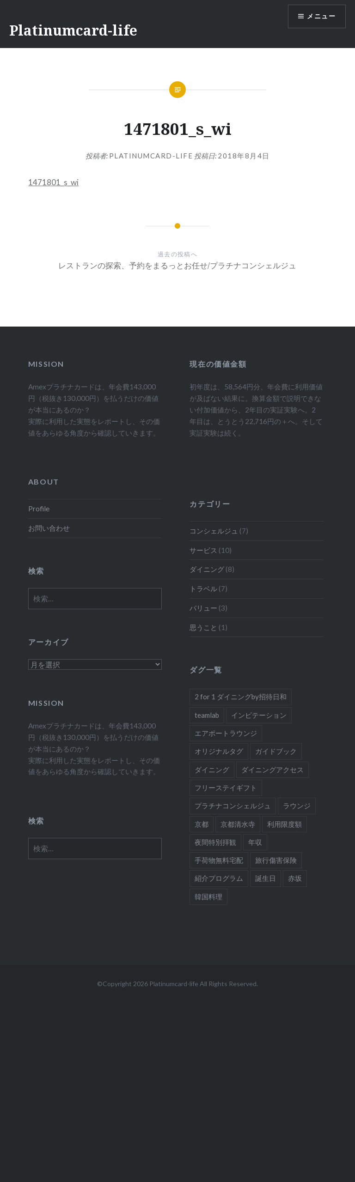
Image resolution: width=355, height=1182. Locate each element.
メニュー (321, 16)
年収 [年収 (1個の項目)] (255, 842)
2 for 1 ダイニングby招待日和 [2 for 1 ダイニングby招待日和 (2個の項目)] (241, 696)
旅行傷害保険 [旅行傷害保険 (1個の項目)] (276, 860)
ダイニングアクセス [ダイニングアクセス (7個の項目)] (272, 769)
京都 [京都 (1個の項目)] (201, 824)
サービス (203, 550)
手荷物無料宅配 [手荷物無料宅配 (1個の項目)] (219, 860)
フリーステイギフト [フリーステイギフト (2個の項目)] (226, 787)
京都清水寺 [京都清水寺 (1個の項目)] (237, 824)
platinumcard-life (151, 156)
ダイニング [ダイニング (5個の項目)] (212, 769)
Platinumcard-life (73, 30)
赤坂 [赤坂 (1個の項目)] (295, 878)
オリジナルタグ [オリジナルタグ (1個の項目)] (219, 751)
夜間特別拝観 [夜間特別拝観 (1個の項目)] (215, 842)
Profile (38, 508)
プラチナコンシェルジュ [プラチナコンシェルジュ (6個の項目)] (233, 805)
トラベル (203, 588)
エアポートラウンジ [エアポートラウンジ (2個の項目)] (226, 733)
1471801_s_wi (53, 182)
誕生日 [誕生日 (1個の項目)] (265, 878)
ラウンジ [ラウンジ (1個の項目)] (297, 805)
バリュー (203, 608)
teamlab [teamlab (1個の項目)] (207, 715)
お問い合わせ (49, 528)
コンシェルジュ (214, 531)
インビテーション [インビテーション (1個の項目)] (259, 715)
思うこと (203, 627)
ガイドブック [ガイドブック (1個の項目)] (276, 751)
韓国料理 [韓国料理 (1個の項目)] (208, 896)
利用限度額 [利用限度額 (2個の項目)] (284, 824)
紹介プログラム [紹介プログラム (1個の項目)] (219, 878)
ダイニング (207, 569)
